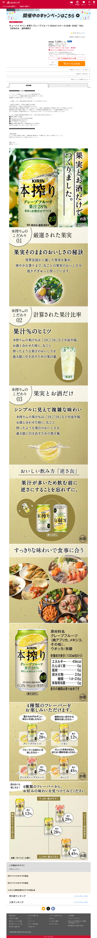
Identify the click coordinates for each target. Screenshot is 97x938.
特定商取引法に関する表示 (75, 925)
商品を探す (12, 915)
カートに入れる (71, 63)
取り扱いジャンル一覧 (15, 924)
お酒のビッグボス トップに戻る (79, 69)
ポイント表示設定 (33, 924)
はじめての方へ (53, 924)
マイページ (31, 921)
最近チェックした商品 (15, 921)
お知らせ (51, 918)
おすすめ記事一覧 (33, 915)
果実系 (37, 10)
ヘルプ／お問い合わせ (55, 915)
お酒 (17, 10)
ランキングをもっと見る (81, 896)
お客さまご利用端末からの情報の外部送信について (77, 922)
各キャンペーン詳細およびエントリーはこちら (62, 50)
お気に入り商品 (13, 918)
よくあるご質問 (53, 921)
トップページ (10, 10)
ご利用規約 (71, 915)
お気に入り (52, 65)
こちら (29, 932)
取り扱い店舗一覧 (14, 927)
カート (30, 918)
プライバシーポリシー (74, 918)
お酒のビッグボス (14, 869)
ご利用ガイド (32, 927)
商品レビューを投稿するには (79, 79)
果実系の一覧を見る (82, 73)
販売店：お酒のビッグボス (77, 37)
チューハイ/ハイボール (27, 10)
